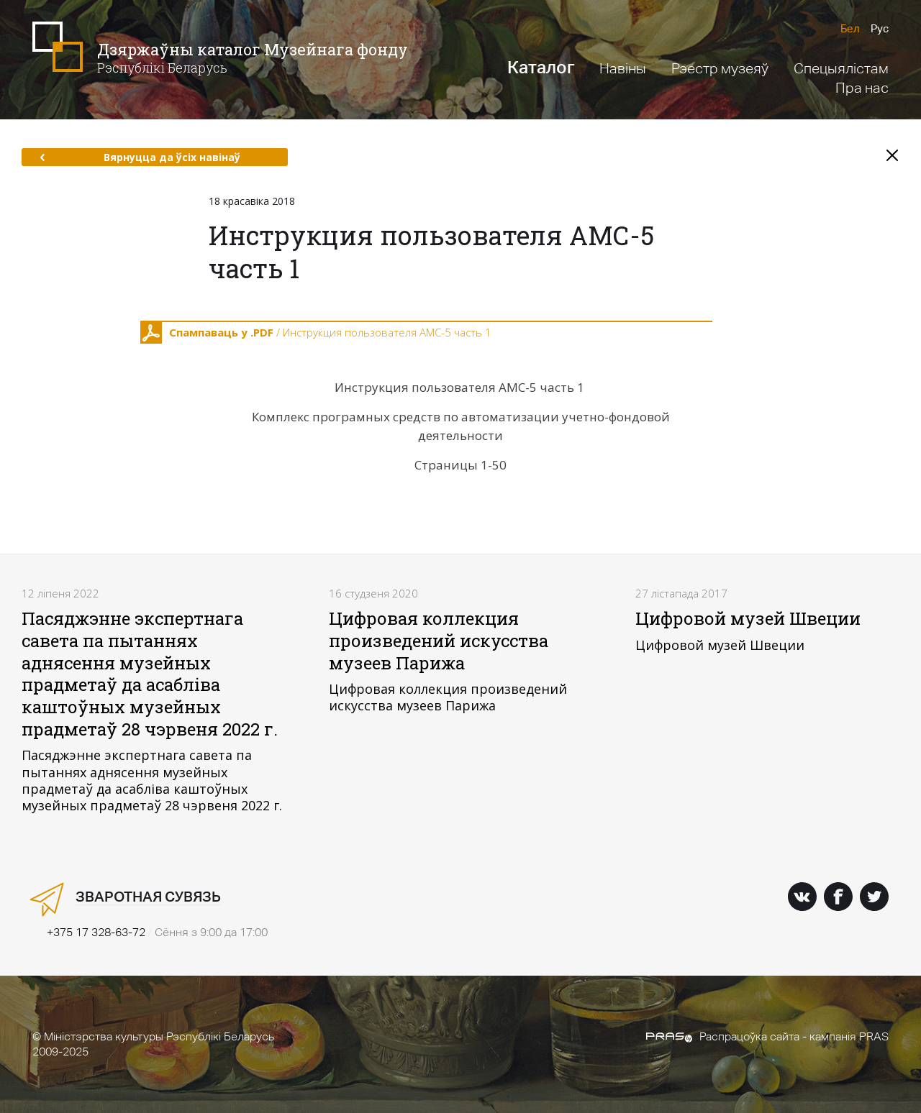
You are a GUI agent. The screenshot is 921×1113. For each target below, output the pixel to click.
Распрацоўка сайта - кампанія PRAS (767, 1036)
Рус (880, 28)
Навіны (622, 68)
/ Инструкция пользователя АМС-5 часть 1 (315, 333)
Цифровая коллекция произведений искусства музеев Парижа (438, 640)
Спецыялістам (841, 68)
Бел (850, 28)
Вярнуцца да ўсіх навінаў (140, 157)
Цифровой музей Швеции (748, 618)
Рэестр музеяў (719, 68)
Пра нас (862, 88)
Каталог (540, 67)
